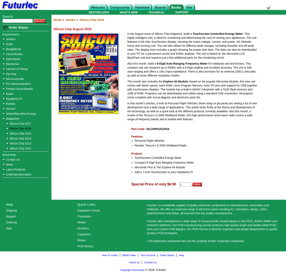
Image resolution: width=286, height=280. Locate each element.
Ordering (11, 222)
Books (70, 19)
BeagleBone (12, 49)
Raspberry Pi (12, 98)
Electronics (11, 64)
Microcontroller (13, 78)
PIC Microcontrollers (17, 83)
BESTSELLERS (99, 12)
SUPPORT (182, 12)
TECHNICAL (156, 12)
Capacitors (84, 234)
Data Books (11, 59)
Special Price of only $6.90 (153, 184)
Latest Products (14, 169)
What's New (129, 255)
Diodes (81, 222)
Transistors (84, 216)
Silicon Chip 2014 (18, 138)
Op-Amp (9, 74)
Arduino (9, 39)
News (8, 164)
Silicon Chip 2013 (18, 143)
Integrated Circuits (88, 210)
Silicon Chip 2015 (18, 133)
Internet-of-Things (15, 69)
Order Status (18, 27)
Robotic (9, 103)
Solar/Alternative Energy (19, 113)
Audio (8, 44)
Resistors (83, 228)
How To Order (110, 255)
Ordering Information (17, 174)
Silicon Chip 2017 (18, 123)
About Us (134, 262)
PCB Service (85, 246)
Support (11, 216)
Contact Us (11, 159)
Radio (8, 93)
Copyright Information (132, 269)
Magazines (11, 118)
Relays (81, 240)
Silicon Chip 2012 (18, 148)
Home (57, 19)
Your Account (147, 255)
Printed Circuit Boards (18, 88)
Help (9, 228)
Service (9, 108)
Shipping (11, 210)
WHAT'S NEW (129, 12)
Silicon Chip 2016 (18, 128)
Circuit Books (12, 54)
